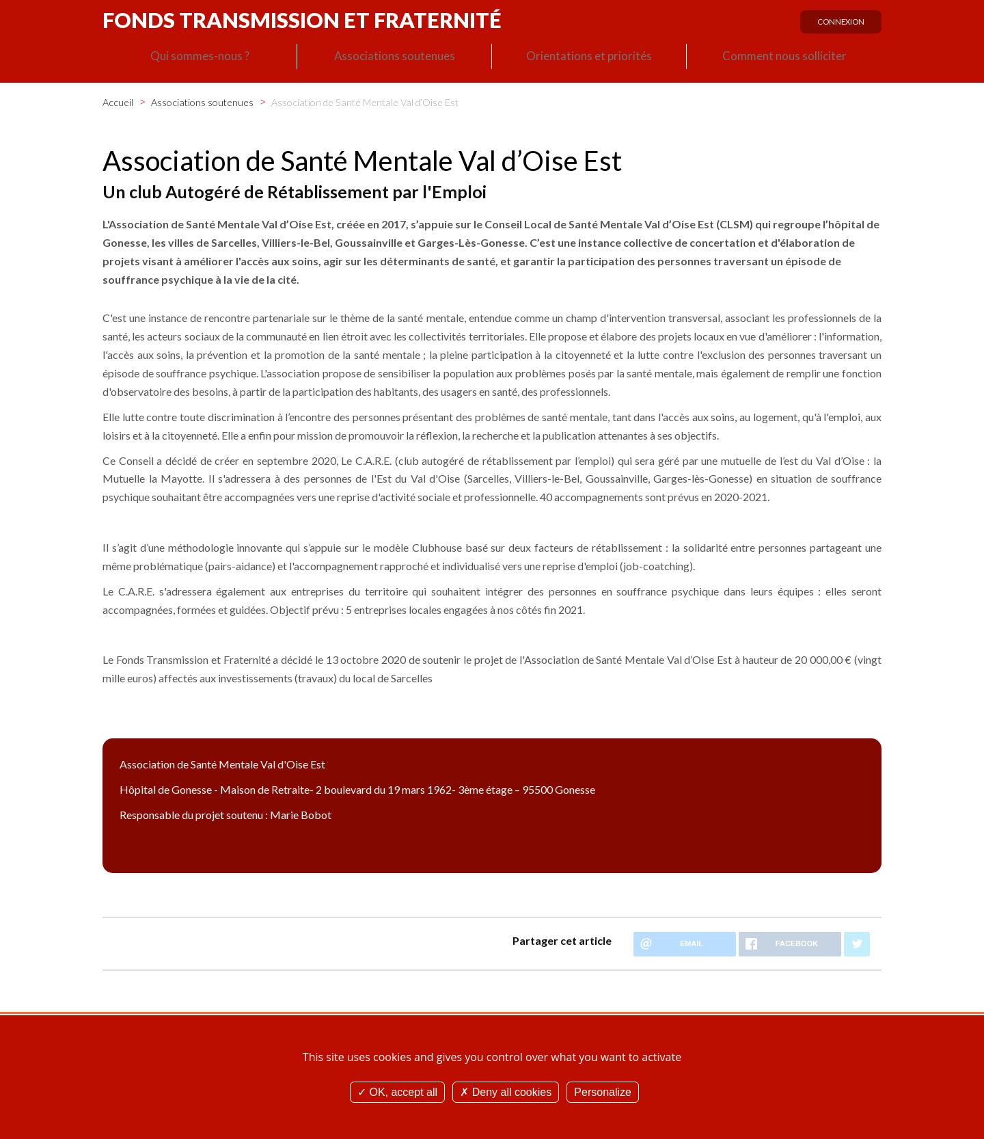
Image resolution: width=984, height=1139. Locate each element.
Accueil (117, 101)
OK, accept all (397, 1092)
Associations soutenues (394, 59)
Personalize (602, 1092)
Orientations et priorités (589, 59)
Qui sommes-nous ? (199, 59)
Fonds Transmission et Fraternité (302, 20)
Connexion (838, 25)
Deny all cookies (505, 1092)
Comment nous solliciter (784, 59)
